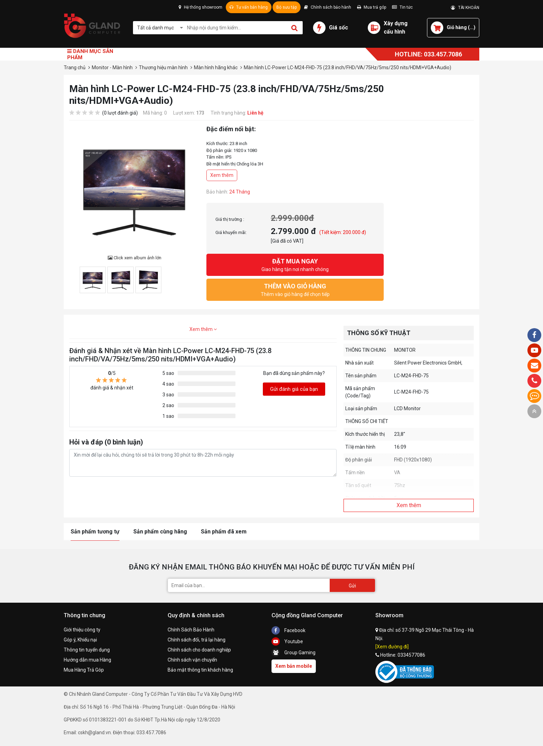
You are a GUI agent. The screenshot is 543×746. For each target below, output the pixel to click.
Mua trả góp (371, 7)
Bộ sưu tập (286, 7)
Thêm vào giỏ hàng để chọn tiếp (295, 289)
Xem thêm (221, 175)
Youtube (287, 641)
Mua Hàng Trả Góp (84, 670)
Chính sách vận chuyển (192, 660)
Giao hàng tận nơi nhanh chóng (295, 264)
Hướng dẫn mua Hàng (87, 660)
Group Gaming (293, 652)
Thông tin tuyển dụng (87, 650)
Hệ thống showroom (200, 7)
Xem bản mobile (293, 666)
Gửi (352, 585)
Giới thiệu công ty (82, 629)
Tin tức (402, 7)
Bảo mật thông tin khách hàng (200, 670)
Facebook (288, 630)
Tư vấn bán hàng (249, 7)
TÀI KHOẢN (465, 7)
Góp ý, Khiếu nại (80, 639)
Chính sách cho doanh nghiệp (199, 650)
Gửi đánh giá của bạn (294, 389)
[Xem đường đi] (392, 646)
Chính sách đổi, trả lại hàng (196, 639)
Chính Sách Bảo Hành (191, 629)
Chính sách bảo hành (327, 7)
